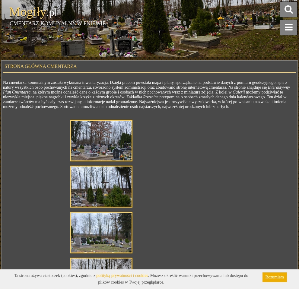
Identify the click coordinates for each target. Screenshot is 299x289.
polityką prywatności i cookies (122, 275)
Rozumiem (275, 277)
